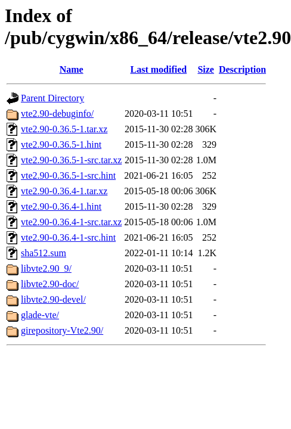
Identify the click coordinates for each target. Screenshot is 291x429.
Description (242, 69)
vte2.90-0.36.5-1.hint (61, 144)
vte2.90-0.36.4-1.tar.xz (64, 191)
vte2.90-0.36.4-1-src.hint (68, 237)
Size (205, 69)
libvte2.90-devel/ (53, 299)
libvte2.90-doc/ (50, 284)
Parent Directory (52, 98)
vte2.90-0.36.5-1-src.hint (68, 175)
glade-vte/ (40, 315)
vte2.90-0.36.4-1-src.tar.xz (71, 222)
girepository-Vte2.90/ (62, 330)
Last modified (159, 69)
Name (71, 69)
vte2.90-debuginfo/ (57, 113)
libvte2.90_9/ (46, 268)
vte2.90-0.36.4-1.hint (61, 206)
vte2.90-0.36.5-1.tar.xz (64, 129)
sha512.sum (43, 253)
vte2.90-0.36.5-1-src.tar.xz (71, 160)
